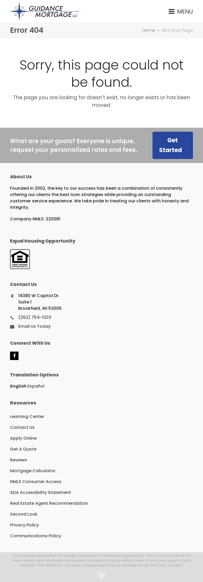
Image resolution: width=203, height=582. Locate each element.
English (18, 386)
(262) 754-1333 (34, 317)
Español (35, 386)
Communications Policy (35, 536)
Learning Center (27, 416)
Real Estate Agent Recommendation (49, 503)
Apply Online (23, 438)
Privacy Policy (24, 525)
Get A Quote (23, 449)
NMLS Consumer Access (35, 482)
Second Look (24, 514)
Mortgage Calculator (33, 471)
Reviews (18, 460)
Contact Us (22, 427)
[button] (181, 11)
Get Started (170, 145)
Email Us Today (34, 326)
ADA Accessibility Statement (40, 492)
